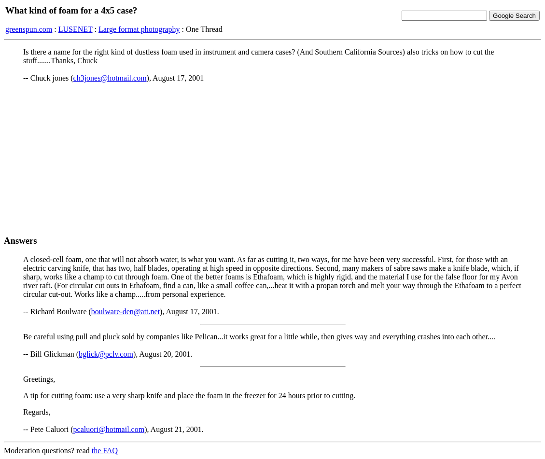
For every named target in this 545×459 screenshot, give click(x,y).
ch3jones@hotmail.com (110, 78)
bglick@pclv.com (106, 354)
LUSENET (75, 29)
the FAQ (105, 450)
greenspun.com (28, 29)
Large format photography (139, 29)
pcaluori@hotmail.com (109, 429)
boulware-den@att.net (125, 311)
